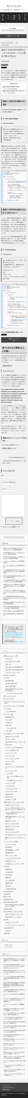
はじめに (7, 658)
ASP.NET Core (7, 675)
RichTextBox (7, 891)
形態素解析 (8, 852)
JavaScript (6, 909)
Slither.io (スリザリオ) (11, 736)
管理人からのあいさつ (9, 656)
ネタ (5, 678)
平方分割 (7, 875)
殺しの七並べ (10, 728)
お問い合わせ (14, 17)
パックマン (8, 761)
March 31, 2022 (19, 641)
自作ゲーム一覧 (3, 17)
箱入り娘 (7, 744)
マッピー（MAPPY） (11, 750)
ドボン (7, 731)
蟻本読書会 (8, 680)
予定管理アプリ (9, 861)
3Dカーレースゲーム (10, 832)
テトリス (6, 708)
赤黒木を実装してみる (9, 611)
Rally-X (7, 764)
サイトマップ (8, 17)
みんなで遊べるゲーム (11, 661)
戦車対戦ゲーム (9, 821)
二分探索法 (8, 872)
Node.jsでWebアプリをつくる (12, 911)
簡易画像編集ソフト (10, 850)
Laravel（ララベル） (10, 922)
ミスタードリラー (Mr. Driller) (13, 747)
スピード (7, 719)
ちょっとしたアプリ (9, 841)
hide (16, 83)
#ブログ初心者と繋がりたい (14, 635)
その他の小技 (4, 64)
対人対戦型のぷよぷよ (13, 780)
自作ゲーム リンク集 (13, 36)
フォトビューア (9, 844)
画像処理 (7, 883)
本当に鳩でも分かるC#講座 (12, 667)
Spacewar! (8, 794)
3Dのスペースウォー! (11, 823)
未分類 (5, 933)
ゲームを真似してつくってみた (12, 733)
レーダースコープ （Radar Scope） (15, 766)
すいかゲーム (9, 739)
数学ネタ (6, 896)
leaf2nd (10, 1036)
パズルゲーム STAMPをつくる (11, 561)
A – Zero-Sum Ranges (10, 88)
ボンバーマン (9, 755)
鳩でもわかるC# (14, 6)
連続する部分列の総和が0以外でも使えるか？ (14, 90)
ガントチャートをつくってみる (13, 925)
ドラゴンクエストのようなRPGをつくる (14, 1065)
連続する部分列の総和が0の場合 (10, 86)
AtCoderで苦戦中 (10, 683)
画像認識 (7, 869)
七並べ (7, 725)
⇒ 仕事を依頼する (6, 365)
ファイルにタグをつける (11, 858)
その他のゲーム (9, 799)
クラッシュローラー (10, 758)
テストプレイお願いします (10, 565)
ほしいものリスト (19, 17)
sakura (22, 960)
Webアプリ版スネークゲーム (13, 914)
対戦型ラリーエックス (11, 826)
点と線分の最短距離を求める (17, 457)
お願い (7, 664)
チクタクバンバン (10, 791)
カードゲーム (7, 714)
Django (7, 930)
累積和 (7, 877)
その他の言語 (7, 928)
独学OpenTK (7, 899)
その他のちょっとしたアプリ (13, 863)
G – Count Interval (9, 92)
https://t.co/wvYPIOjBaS (10, 632)
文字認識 (7, 847)
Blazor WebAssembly (9, 902)
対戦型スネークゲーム (11, 805)
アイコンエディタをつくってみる (12, 706)
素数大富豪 (8, 717)
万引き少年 (8, 796)
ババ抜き (7, 722)
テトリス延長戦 (9, 711)
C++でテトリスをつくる (13, 693)
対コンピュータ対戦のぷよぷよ (15, 776)
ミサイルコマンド (10, 788)
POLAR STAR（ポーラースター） (14, 742)
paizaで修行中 (9, 686)
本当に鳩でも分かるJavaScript (13, 669)
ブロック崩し (9, 786)
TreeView (6, 894)
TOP (7, 42)
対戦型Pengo (8, 829)
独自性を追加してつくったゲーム (12, 802)
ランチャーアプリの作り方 (10, 994)
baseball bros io (12, 991)
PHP (5, 919)
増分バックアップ (10, 855)
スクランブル (9, 783)
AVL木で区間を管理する (9, 613)
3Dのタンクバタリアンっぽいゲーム (15, 837)
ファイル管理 (9, 880)
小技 (5, 866)
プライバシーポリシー (25, 17)
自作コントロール (8, 696)
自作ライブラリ (8, 698)
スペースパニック (10, 770)
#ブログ (9, 634)
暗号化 (7, 886)
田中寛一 (17, 1019)
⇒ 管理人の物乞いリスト (8, 448)
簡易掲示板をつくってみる (12, 917)
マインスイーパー (10, 753)
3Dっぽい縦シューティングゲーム (14, 834)
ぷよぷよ (7, 773)
